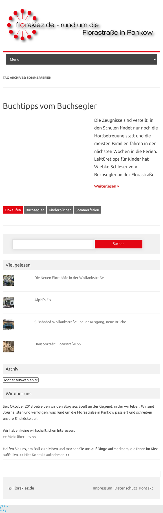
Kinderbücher (60, 210)
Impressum (103, 488)
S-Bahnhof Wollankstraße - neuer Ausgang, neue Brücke (80, 322)
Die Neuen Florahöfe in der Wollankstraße (69, 278)
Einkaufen (13, 210)
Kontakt (146, 488)
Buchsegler (35, 210)
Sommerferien (87, 210)
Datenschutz (125, 488)
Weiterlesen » (106, 186)
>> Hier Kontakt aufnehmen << (44, 455)
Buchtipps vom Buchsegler (50, 105)
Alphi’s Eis (42, 300)
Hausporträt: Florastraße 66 (57, 344)
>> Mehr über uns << (19, 437)
